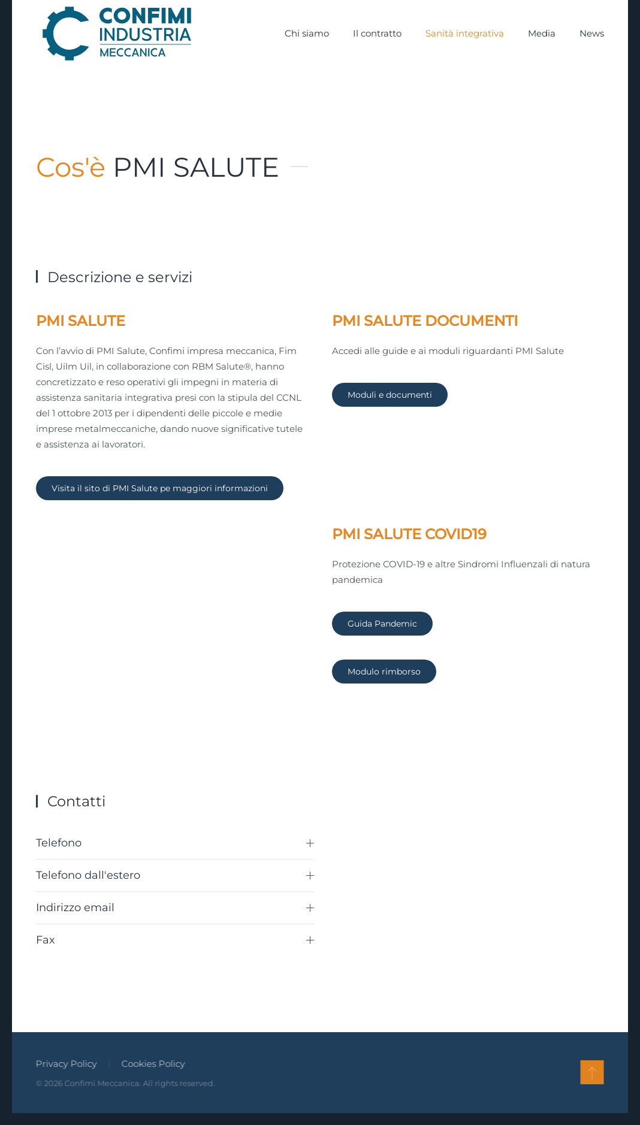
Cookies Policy (152, 1063)
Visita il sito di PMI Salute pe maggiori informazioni (160, 488)
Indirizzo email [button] (175, 907)
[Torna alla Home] (117, 33)
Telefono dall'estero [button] (175, 875)
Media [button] (542, 33)
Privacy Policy (65, 1063)
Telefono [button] (175, 842)
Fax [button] (175, 939)
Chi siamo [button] (307, 33)
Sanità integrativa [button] (464, 33)
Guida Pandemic (382, 623)
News (591, 33)
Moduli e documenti (390, 394)
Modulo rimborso (384, 671)
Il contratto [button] (377, 33)
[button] (591, 1072)
